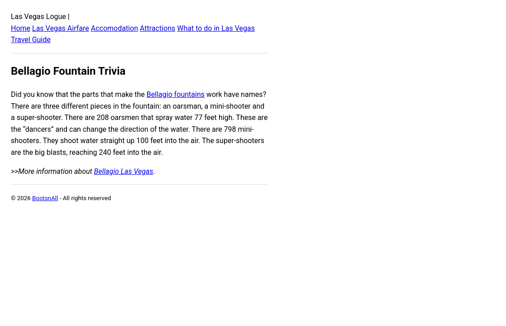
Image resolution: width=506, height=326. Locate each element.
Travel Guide (31, 39)
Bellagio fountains (176, 94)
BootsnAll (45, 198)
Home (20, 28)
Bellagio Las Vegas (123, 171)
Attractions (157, 28)
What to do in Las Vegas (216, 28)
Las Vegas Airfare (60, 28)
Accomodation (114, 28)
